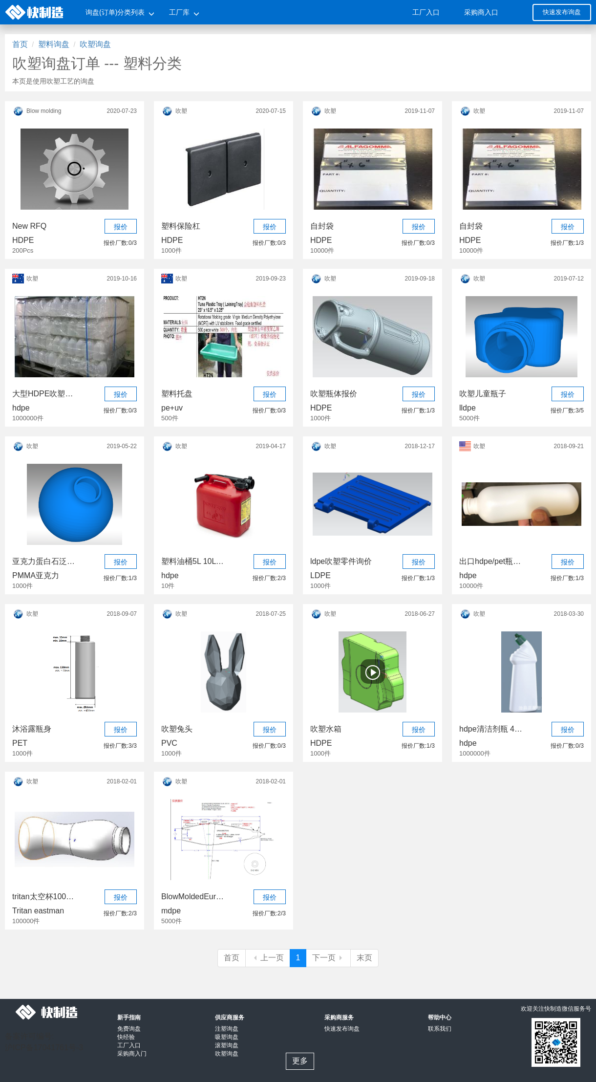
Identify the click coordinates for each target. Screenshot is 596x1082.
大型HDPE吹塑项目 (44, 394)
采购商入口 (481, 12)
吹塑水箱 (325, 729)
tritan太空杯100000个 (44, 896)
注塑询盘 (226, 1028)
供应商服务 (229, 1017)
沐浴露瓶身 (31, 729)
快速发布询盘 (562, 12)
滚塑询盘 (226, 1045)
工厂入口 (426, 12)
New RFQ (29, 226)
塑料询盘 (53, 44)
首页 (20, 44)
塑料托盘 (176, 394)
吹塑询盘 (95, 44)
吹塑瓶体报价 (333, 394)
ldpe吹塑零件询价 (341, 561)
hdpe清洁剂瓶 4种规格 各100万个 (491, 729)
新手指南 (129, 1017)
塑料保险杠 (180, 226)
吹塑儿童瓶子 (482, 394)
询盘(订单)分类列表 (115, 12)
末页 (364, 957)
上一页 (268, 957)
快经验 (126, 1037)
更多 (300, 1061)
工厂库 (179, 12)
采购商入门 (132, 1053)
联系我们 (439, 1028)
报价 (121, 227)
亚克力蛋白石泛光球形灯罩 (44, 561)
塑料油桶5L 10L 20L (193, 561)
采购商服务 (339, 1017)
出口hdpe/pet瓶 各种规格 (491, 561)
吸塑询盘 (226, 1037)
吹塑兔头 (176, 729)
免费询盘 (129, 1028)
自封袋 (322, 226)
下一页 (328, 957)
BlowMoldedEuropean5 (193, 896)
